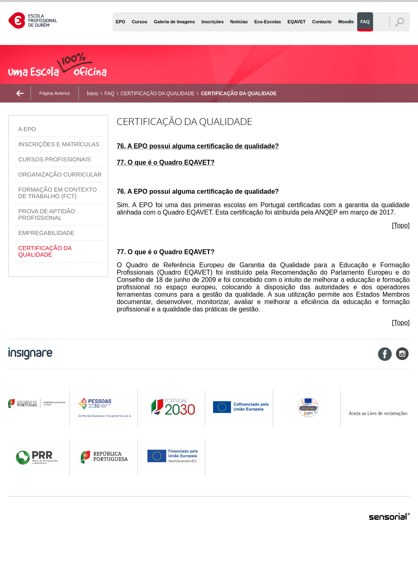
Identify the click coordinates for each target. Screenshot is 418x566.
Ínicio (92, 93)
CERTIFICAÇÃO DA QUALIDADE (157, 93)
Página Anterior (54, 93)
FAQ (109, 93)
